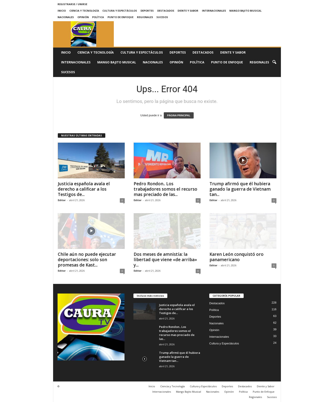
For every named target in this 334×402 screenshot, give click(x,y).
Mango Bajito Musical (245, 10)
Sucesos (162, 17)
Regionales (145, 17)
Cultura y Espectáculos (119, 10)
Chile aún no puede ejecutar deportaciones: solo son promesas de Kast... (87, 259)
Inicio (62, 10)
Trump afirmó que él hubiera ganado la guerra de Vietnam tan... (240, 189)
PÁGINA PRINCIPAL (178, 115)
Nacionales (66, 17)
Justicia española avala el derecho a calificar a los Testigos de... (84, 189)
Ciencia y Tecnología (84, 10)
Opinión (83, 17)
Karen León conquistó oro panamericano (236, 256)
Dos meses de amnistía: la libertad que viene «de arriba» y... (165, 259)
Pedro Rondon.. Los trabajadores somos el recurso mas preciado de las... (165, 189)
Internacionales (214, 10)
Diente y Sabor (188, 10)
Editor (62, 200)
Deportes (147, 10)
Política (98, 17)
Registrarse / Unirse (72, 4)
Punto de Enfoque (120, 17)
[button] (274, 62)
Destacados (165, 10)
